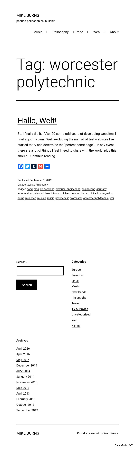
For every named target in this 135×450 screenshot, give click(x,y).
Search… (22, 262)
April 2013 (23, 393)
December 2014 (26, 365)
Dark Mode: (124, 446)
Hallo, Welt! (37, 120)
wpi (112, 198)
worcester (76, 198)
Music (37, 32)
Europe (78, 32)
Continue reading (42, 156)
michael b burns (50, 193)
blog (36, 189)
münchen (30, 198)
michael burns (97, 193)
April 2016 (23, 354)
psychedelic (62, 198)
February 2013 (25, 399)
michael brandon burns (74, 193)
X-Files (76, 325)
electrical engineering (68, 189)
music (50, 198)
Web (96, 32)
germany (101, 189)
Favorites (78, 275)
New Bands (79, 292)
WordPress (111, 433)
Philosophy (60, 32)
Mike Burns (27, 15)
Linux (75, 281)
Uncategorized (81, 314)
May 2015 (22, 360)
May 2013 (22, 387)
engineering (88, 189)
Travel (75, 303)
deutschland (47, 189)
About (114, 32)
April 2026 (23, 348)
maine (36, 193)
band (30, 189)
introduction (25, 193)
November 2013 (26, 382)
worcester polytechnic (95, 198)
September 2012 (27, 410)
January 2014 (25, 376)
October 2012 (25, 404)
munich (41, 198)
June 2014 (23, 371)
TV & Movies (80, 309)
